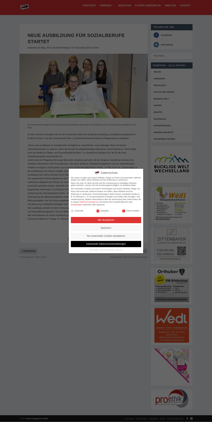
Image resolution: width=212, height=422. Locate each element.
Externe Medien (130, 210)
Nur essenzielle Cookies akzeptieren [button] (106, 235)
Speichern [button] (106, 227)
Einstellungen (76, 204)
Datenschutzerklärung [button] (107, 249)
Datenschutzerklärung (89, 201)
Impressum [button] (119, 249)
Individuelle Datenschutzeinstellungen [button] (106, 243)
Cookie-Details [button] (94, 249)
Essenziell (77, 210)
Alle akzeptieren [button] (106, 219)
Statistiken (103, 210)
